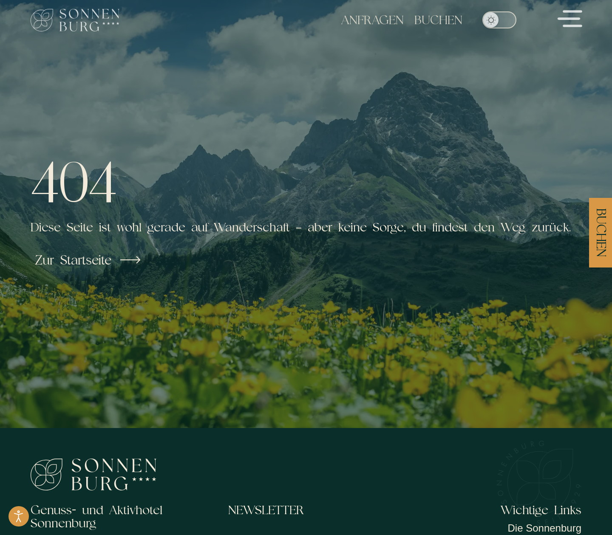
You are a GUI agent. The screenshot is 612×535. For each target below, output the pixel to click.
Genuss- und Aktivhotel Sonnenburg (96, 516)
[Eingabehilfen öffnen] (18, 516)
